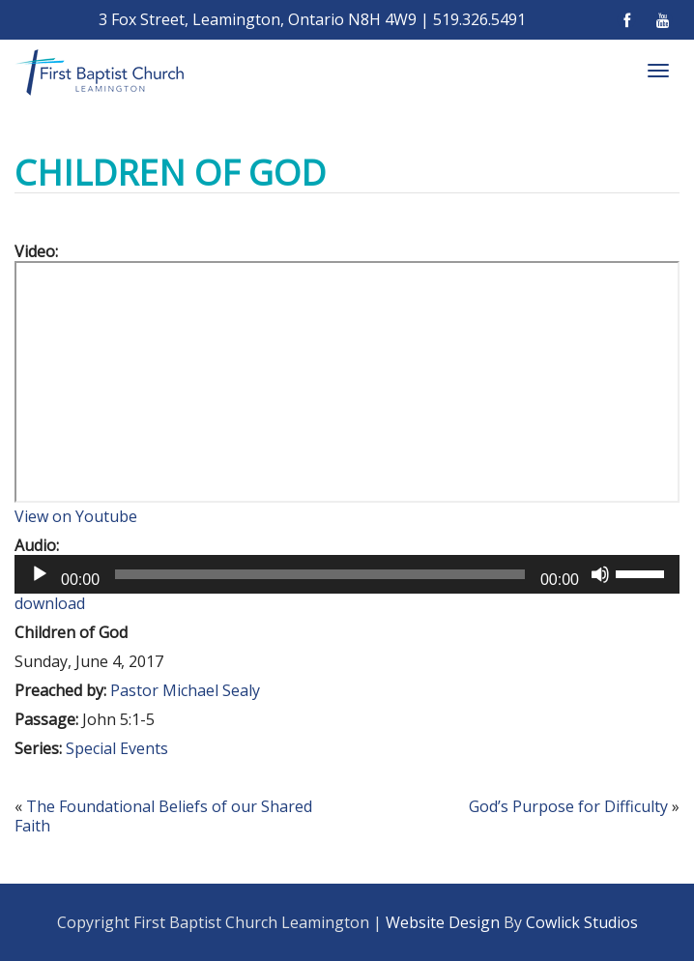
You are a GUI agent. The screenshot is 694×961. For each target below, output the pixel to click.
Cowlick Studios (582, 922)
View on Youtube (75, 516)
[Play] (39, 574)
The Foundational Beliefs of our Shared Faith (163, 816)
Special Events (117, 748)
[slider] (320, 574)
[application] (347, 574)
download (49, 603)
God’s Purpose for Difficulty (568, 806)
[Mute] (600, 574)
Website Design (443, 922)
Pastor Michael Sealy (185, 690)
